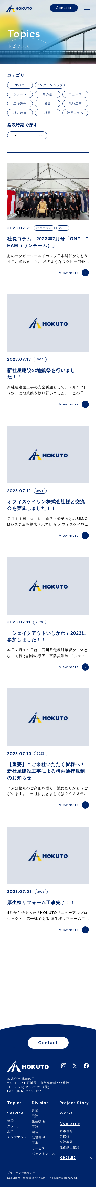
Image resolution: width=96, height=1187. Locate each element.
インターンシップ (49, 85)
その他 (47, 94)
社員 (47, 113)
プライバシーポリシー (21, 1173)
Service (15, 1113)
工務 (35, 1126)
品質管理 (38, 1137)
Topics (14, 1103)
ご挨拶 (65, 1136)
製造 (35, 1132)
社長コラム (75, 113)
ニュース (75, 94)
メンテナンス (17, 1137)
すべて (20, 85)
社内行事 (20, 113)
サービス (38, 1148)
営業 (35, 1110)
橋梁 (47, 103)
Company (70, 1123)
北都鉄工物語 (70, 1147)
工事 (35, 1142)
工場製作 (20, 103)
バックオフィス (43, 1153)
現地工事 (75, 103)
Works (66, 1113)
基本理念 (66, 1131)
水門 (10, 1131)
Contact (64, 8)
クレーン (20, 94)
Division (40, 1103)
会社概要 (66, 1141)
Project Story (74, 1103)
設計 (35, 1116)
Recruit (68, 1157)
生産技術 (38, 1121)
